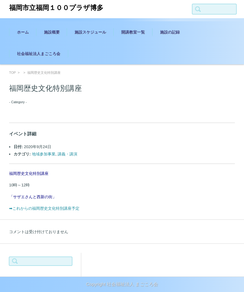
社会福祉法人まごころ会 (38, 53)
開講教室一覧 (133, 32)
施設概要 (52, 32)
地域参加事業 (43, 154)
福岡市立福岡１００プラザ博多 (56, 8)
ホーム (23, 32)
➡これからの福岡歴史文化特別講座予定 (44, 208)
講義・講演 (67, 154)
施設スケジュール (90, 32)
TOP (12, 72)
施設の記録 (170, 32)
